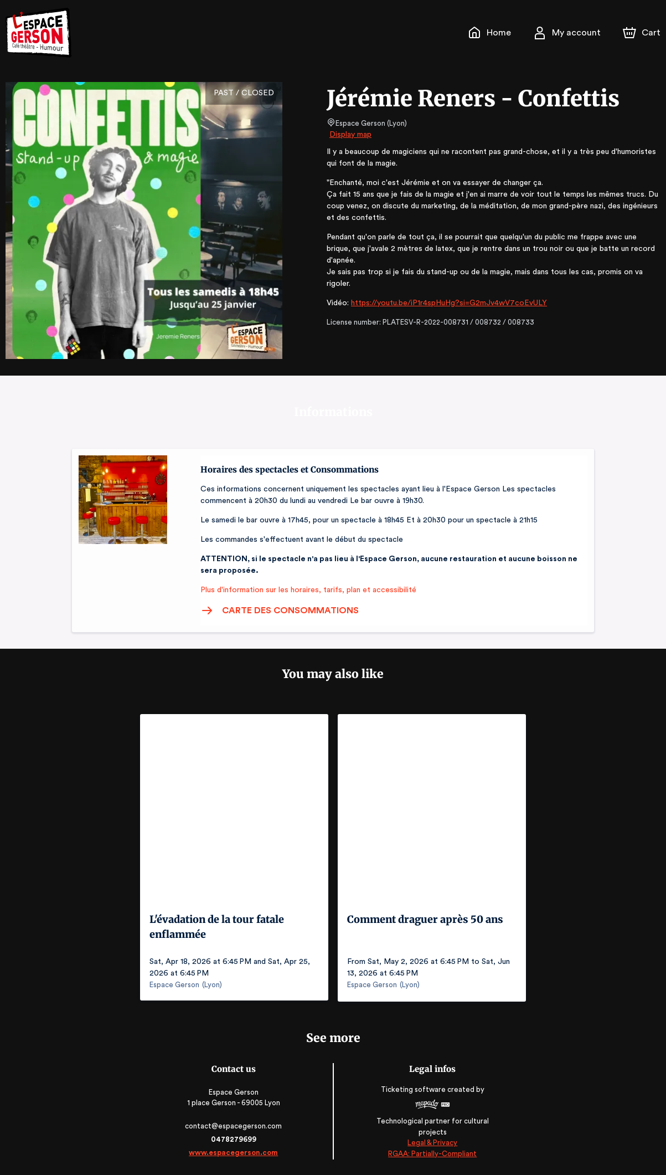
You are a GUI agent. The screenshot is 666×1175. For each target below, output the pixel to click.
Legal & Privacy (431, 1142)
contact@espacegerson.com (234, 1125)
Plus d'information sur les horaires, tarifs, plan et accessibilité (305, 590)
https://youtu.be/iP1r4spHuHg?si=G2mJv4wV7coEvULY (446, 291)
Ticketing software (413, 1089)
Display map (350, 134)
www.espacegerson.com (234, 1151)
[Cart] (642, 33)
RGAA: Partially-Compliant (431, 1152)
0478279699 (235, 1138)
